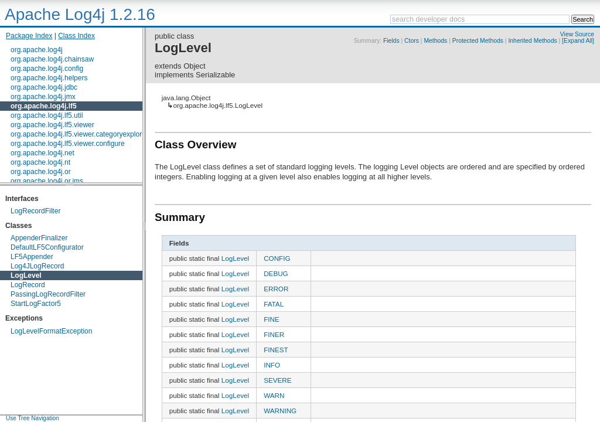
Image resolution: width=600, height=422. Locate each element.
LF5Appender (32, 257)
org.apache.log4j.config (47, 68)
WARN (274, 395)
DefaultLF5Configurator (47, 247)
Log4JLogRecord (37, 266)
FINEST (276, 349)
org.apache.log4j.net (42, 153)
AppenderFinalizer (39, 238)
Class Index (76, 36)
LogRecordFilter (35, 211)
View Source (577, 34)
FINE (271, 319)
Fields (391, 41)
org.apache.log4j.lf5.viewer (52, 125)
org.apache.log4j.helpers (49, 78)
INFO (272, 365)
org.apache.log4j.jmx (43, 97)
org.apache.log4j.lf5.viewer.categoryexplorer (79, 134)
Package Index (29, 36)
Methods (435, 41)
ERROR (276, 288)
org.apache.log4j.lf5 (44, 106)
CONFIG (277, 258)
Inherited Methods (532, 41)
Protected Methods (477, 41)
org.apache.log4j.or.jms (47, 181)
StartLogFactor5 (36, 304)
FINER (274, 334)
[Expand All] (578, 41)
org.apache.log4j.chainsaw (52, 59)
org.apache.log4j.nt (40, 162)
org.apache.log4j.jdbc (44, 87)
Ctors (411, 41)
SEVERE (277, 380)
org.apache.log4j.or (41, 172)
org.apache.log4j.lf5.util (47, 115)
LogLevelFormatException (51, 331)
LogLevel (26, 275)
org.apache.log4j (37, 50)
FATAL (274, 304)
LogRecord (28, 285)
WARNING (280, 410)
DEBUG (276, 273)
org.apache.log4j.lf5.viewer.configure (68, 143)
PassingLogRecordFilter (48, 294)
